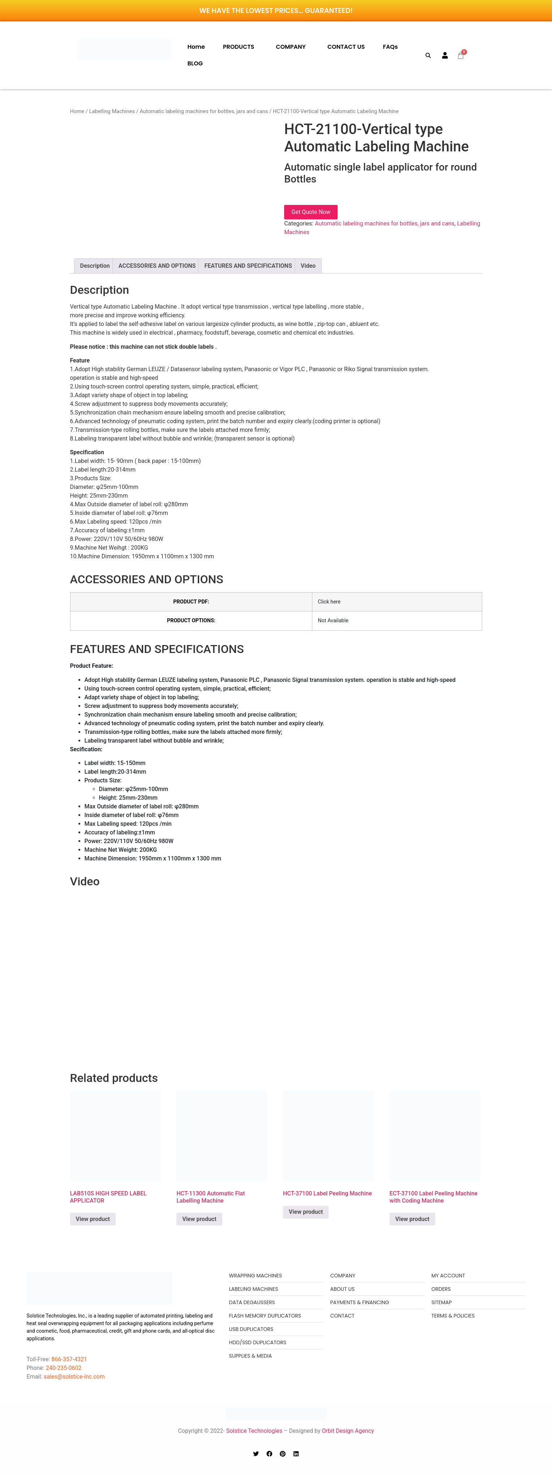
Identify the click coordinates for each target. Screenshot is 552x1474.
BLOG (195, 63)
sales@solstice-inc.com (74, 1376)
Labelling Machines (112, 111)
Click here (329, 602)
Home (196, 47)
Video (308, 265)
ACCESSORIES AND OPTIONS (157, 265)
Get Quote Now (310, 212)
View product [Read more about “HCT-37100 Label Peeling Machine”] (306, 1211)
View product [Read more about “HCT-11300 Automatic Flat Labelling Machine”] (199, 1219)
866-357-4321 (68, 1359)
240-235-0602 (64, 1368)
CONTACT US (346, 47)
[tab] (95, 266)
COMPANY (290, 47)
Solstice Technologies (254, 1430)
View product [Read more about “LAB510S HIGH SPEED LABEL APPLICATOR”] (93, 1219)
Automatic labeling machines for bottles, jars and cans (204, 111)
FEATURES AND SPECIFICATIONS (248, 265)
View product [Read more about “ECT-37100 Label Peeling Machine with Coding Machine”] (412, 1219)
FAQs (390, 47)
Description (95, 265)
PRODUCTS (238, 47)
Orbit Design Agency (348, 1430)
